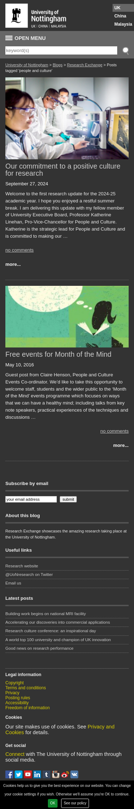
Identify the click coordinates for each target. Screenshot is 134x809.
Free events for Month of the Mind (58, 354)
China (120, 16)
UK (117, 7)
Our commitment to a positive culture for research (62, 169)
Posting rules (17, 697)
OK (52, 803)
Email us (13, 583)
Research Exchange (84, 65)
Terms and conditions (25, 687)
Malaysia (123, 24)
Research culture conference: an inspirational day (50, 631)
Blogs (58, 65)
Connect (15, 754)
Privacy (12, 692)
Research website (21, 566)
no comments (19, 250)
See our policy (75, 803)
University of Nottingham (26, 65)
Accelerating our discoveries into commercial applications (57, 622)
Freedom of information (27, 707)
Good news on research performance (40, 648)
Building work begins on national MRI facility (46, 614)
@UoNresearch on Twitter (29, 574)
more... (13, 264)
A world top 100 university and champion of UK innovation (58, 640)
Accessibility (17, 702)
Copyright (14, 682)
